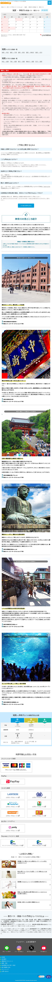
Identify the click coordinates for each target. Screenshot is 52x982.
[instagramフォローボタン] (19, 948)
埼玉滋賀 (5, 61)
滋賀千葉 (13, 52)
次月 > (47, 14)
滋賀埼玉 (5, 52)
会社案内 (4, 959)
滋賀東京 (21, 52)
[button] (41, 977)
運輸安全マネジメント (7, 961)
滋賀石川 (38, 52)
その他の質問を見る (26, 205)
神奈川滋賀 (30, 61)
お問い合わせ (5, 971)
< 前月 (4, 14)
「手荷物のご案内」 (25, 77)
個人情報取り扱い (6, 967)
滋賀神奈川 (30, 52)
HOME (3, 957)
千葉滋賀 (13, 61)
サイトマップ (5, 969)
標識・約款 (4, 963)
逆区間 (45, 10)
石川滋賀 (38, 61)
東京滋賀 (21, 61)
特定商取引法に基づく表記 (8, 965)
